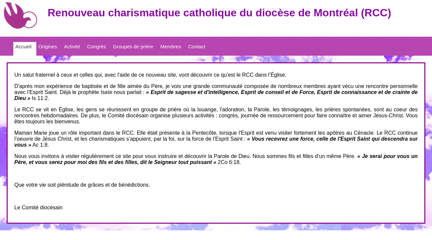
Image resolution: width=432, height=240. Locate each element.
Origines (47, 46)
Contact (197, 46)
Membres (170, 46)
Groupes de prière (133, 46)
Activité (72, 46)
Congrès (96, 46)
